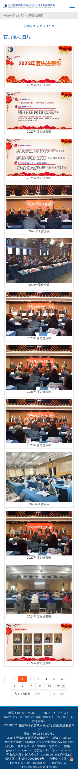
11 (40, 686)
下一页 (61, 686)
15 (49, 686)
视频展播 (30, 26)
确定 (61, 694)
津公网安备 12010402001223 (28, 763)
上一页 (11, 679)
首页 (21, 15)
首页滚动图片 (35, 15)
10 (30, 686)
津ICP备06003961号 (31, 758)
